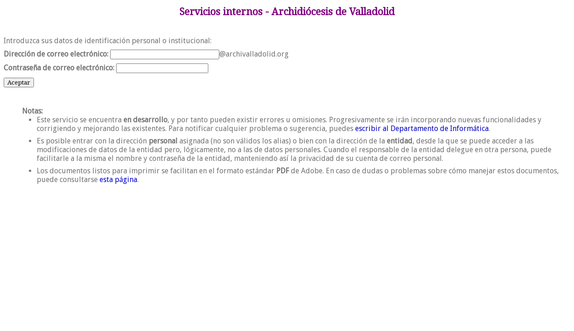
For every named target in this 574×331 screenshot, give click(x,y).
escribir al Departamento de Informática (422, 128)
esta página (118, 179)
